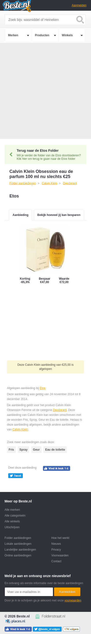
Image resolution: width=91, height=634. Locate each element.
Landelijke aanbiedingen (20, 549)
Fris (11, 449)
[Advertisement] (45, 90)
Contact (56, 561)
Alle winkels (12, 521)
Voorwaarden (60, 555)
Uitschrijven (12, 527)
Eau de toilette (55, 449)
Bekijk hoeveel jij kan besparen (58, 215)
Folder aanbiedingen (18, 538)
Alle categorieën (15, 515)
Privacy (56, 549)
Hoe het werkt (60, 538)
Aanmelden (79, 5)
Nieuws (56, 543)
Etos (43, 388)
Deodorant (59, 410)
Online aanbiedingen (18, 555)
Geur (36, 449)
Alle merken (12, 509)
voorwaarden (73, 600)
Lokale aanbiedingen (18, 543)
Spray (23, 449)
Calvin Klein (20, 429)
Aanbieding (20, 215)
